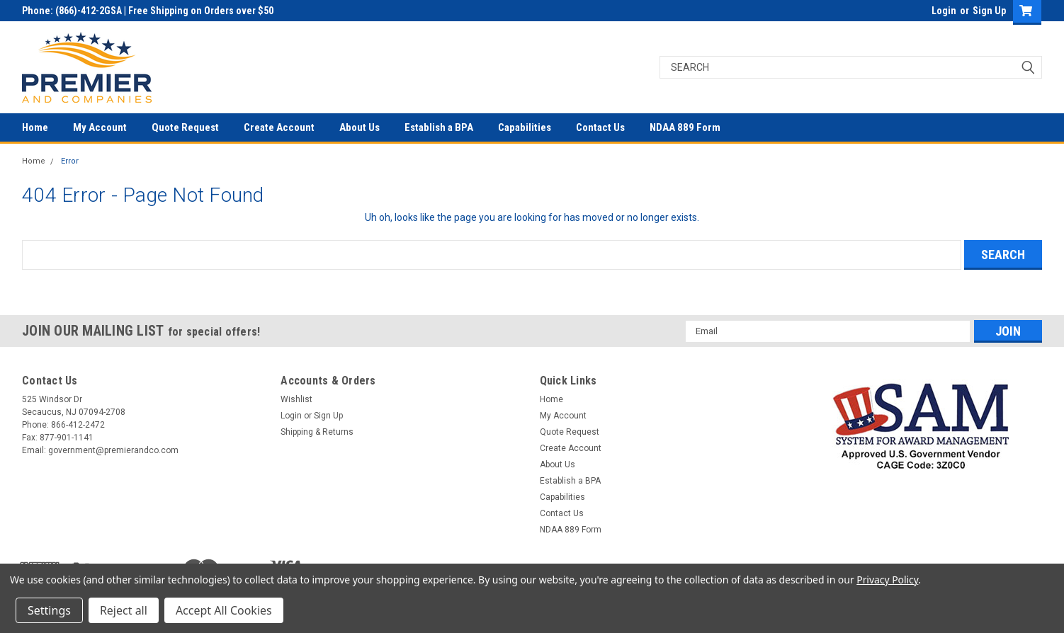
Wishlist (296, 399)
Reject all (123, 610)
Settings (49, 610)
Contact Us (600, 127)
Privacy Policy (887, 579)
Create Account (279, 127)
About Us (359, 127)
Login (944, 10)
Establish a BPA (438, 127)
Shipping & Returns (317, 432)
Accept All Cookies (224, 610)
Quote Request (185, 127)
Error (70, 161)
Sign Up (989, 10)
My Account (100, 127)
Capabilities (524, 127)
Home (35, 127)
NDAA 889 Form (685, 127)
